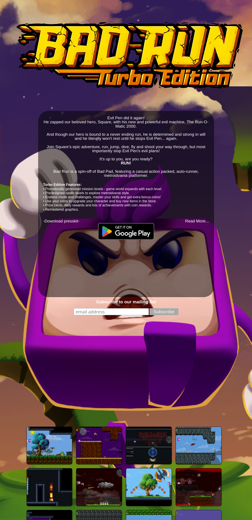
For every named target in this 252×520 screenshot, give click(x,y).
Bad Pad (105, 171)
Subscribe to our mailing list (126, 301)
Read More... (197, 221)
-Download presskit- (61, 221)
